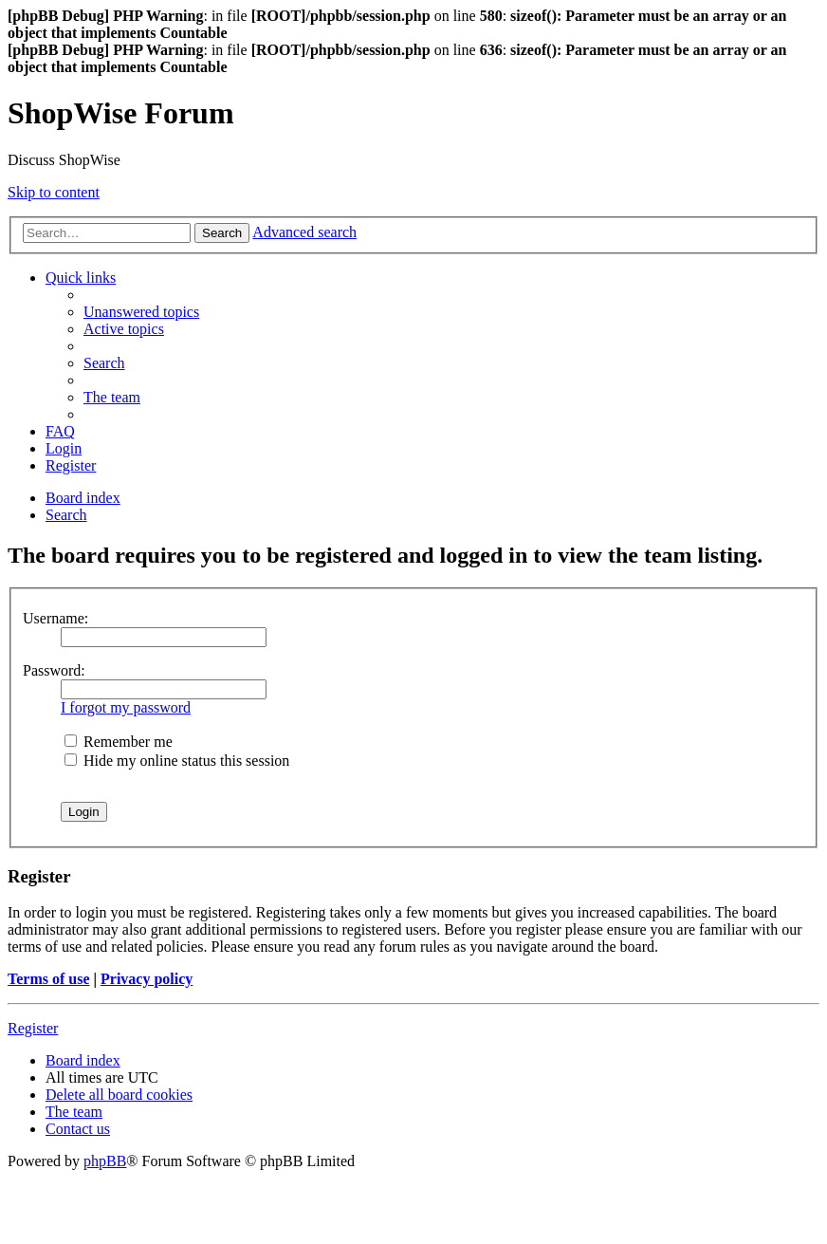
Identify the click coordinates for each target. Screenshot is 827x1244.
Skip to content (54, 192)
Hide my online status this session (176, 760)
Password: (54, 670)
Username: (55, 618)
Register (33, 1028)
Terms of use (49, 979)
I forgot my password (126, 707)
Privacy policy (147, 979)
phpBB (104, 1161)
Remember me (118, 741)
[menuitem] (141, 312)
